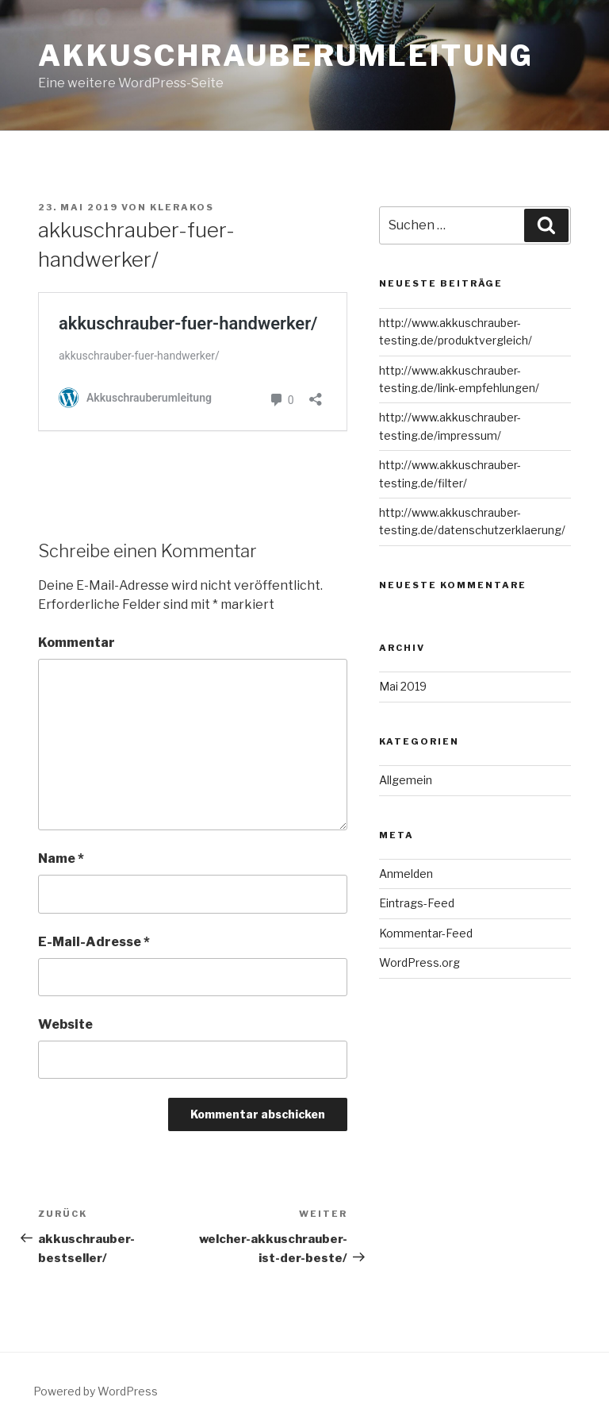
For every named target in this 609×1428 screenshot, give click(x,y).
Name (61, 858)
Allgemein (405, 780)
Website (65, 1024)
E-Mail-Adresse (94, 941)
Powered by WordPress (95, 1391)
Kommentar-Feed (426, 933)
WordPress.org (419, 962)
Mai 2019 (403, 686)
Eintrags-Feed (416, 903)
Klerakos (182, 207)
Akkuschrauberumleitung (286, 55)
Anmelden (406, 873)
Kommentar (76, 642)
